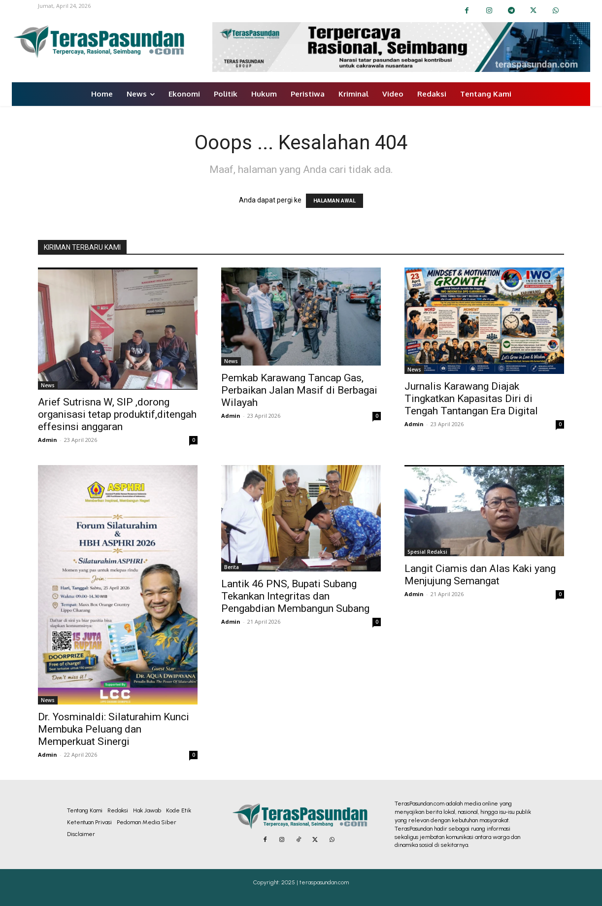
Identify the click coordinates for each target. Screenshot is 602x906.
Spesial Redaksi (427, 551)
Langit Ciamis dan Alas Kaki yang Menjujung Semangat (480, 575)
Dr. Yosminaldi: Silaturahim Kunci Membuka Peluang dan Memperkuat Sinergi (113, 729)
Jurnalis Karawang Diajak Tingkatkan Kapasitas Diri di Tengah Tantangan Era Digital (471, 398)
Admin (47, 439)
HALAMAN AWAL (334, 201)
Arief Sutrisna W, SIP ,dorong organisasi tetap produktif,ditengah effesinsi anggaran (117, 414)
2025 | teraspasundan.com (315, 882)
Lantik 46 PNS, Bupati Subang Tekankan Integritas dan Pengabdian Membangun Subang (295, 596)
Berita (231, 567)
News (48, 385)
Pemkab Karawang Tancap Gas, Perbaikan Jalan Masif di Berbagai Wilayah (299, 390)
